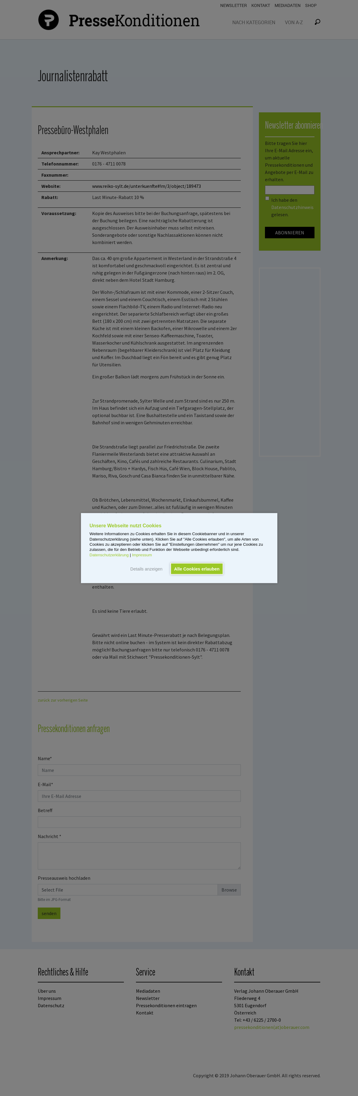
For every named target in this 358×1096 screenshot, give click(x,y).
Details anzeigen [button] (146, 568)
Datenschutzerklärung (109, 554)
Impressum (142, 554)
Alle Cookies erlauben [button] (196, 568)
